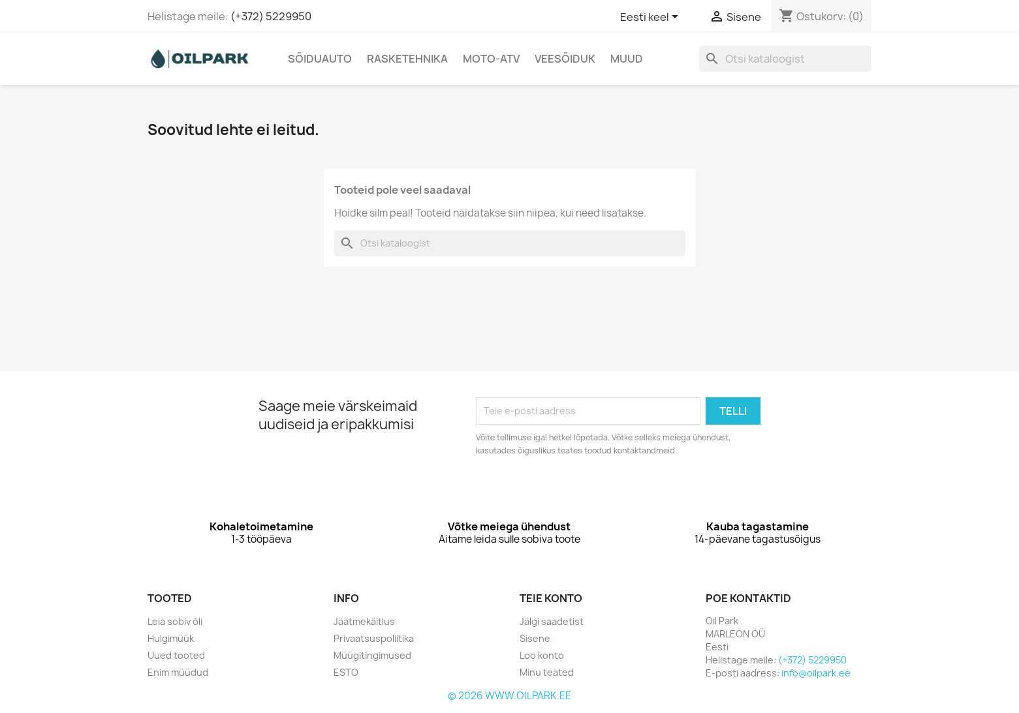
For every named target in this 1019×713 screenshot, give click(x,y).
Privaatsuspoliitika (374, 638)
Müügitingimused (372, 655)
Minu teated (547, 672)
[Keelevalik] (651, 17)
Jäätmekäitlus (364, 621)
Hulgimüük (171, 638)
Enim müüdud (178, 672)
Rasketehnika (407, 59)
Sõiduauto (320, 59)
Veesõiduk (565, 59)
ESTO (346, 672)
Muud (626, 59)
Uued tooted (176, 655)
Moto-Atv (491, 59)
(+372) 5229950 (270, 16)
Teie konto (551, 598)
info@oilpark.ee (816, 673)
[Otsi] (785, 59)
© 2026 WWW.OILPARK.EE (509, 696)
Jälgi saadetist (552, 621)
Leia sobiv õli (175, 621)
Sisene (535, 638)
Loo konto (542, 655)
